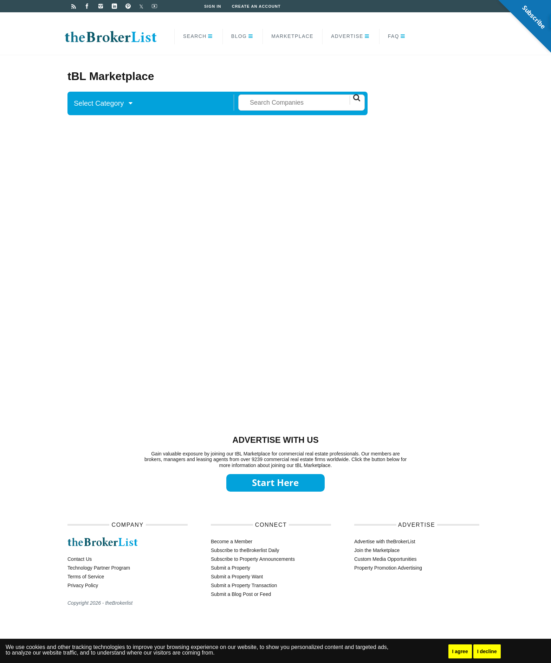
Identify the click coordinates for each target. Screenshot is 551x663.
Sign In (212, 6)
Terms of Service (85, 576)
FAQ (393, 36)
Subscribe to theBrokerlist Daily (245, 550)
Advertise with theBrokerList (384, 541)
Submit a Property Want (237, 576)
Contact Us (79, 559)
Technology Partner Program (98, 568)
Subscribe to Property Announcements (253, 559)
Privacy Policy (82, 585)
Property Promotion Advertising (388, 568)
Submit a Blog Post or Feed (241, 594)
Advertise (347, 36)
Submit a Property (230, 568)
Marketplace (292, 36)
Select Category (103, 103)
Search (195, 36)
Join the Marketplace (377, 550)
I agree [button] (460, 651)
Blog (239, 36)
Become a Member (231, 541)
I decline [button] (487, 651)
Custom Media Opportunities (385, 559)
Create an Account (256, 6)
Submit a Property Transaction (244, 585)
